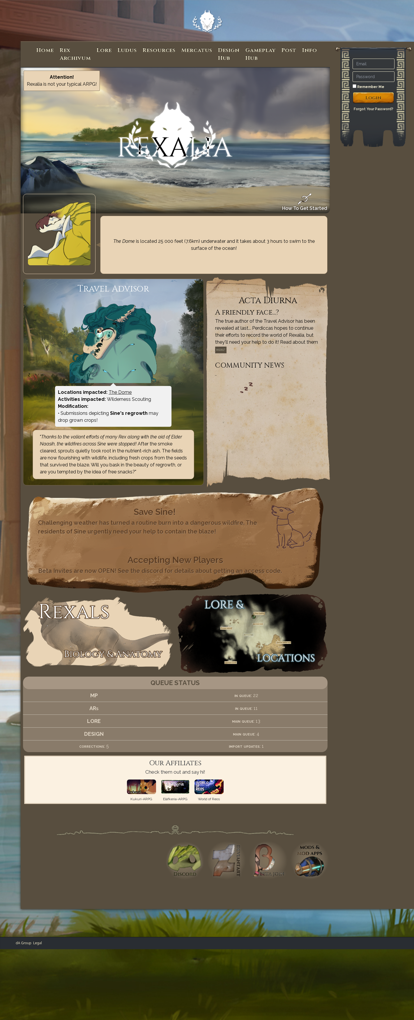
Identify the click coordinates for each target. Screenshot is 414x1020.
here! (220, 350)
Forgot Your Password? (373, 109)
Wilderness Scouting (129, 399)
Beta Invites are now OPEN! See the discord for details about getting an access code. (160, 570)
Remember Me (368, 86)
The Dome (120, 392)
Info (309, 50)
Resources (159, 50)
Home (45, 50)
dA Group (23, 942)
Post (289, 50)
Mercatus (196, 50)
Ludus (127, 50)
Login (373, 98)
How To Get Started (304, 202)
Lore (104, 50)
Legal (37, 942)
